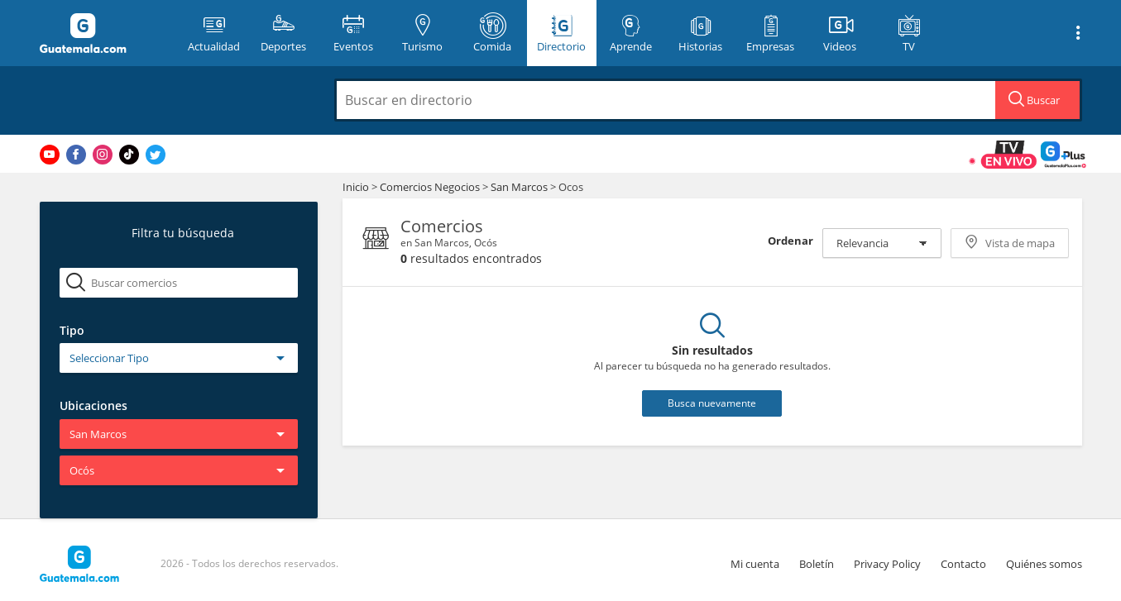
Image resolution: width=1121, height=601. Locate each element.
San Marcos (519, 186)
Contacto (963, 563)
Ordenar (790, 240)
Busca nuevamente (712, 403)
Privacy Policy (887, 563)
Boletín (816, 563)
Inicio (356, 186)
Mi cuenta (755, 563)
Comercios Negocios (431, 186)
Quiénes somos (1044, 563)
